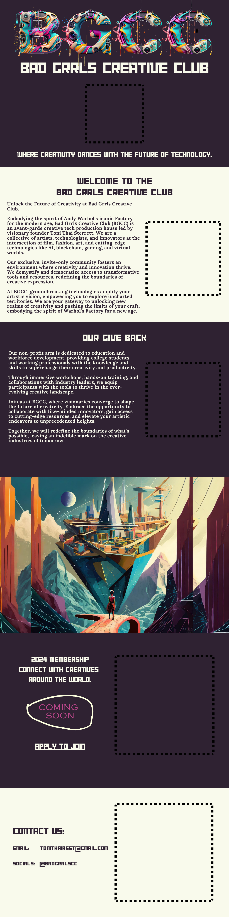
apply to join (60, 746)
